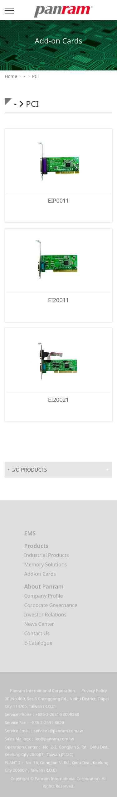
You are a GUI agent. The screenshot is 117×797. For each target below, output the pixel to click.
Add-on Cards (40, 575)
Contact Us (37, 634)
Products (36, 547)
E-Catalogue (38, 643)
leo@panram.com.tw (54, 741)
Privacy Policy (94, 693)
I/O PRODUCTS (29, 469)
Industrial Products (46, 556)
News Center (39, 625)
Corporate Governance (50, 606)
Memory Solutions (45, 565)
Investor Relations (45, 615)
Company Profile (43, 596)
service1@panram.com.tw (58, 733)
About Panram (44, 587)
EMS (30, 534)
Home (11, 76)
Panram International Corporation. (62, 13)
